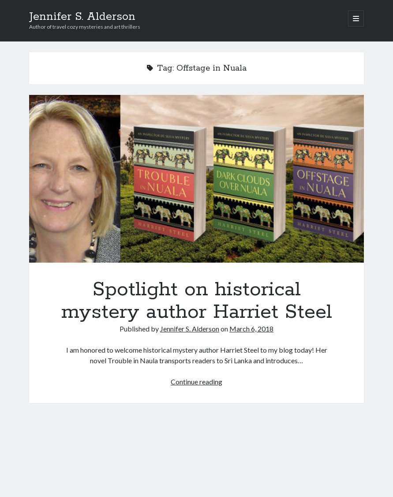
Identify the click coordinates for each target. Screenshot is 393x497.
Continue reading (196, 381)
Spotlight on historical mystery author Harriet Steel (196, 179)
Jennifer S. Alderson (82, 17)
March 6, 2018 (251, 328)
